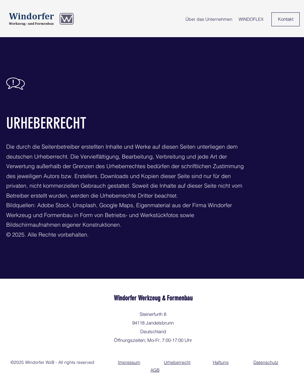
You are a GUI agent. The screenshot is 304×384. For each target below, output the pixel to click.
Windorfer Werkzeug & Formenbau (153, 298)
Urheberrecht (177, 362)
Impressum (129, 362)
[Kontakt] (285, 19)
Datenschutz (265, 362)
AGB (154, 370)
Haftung (221, 362)
